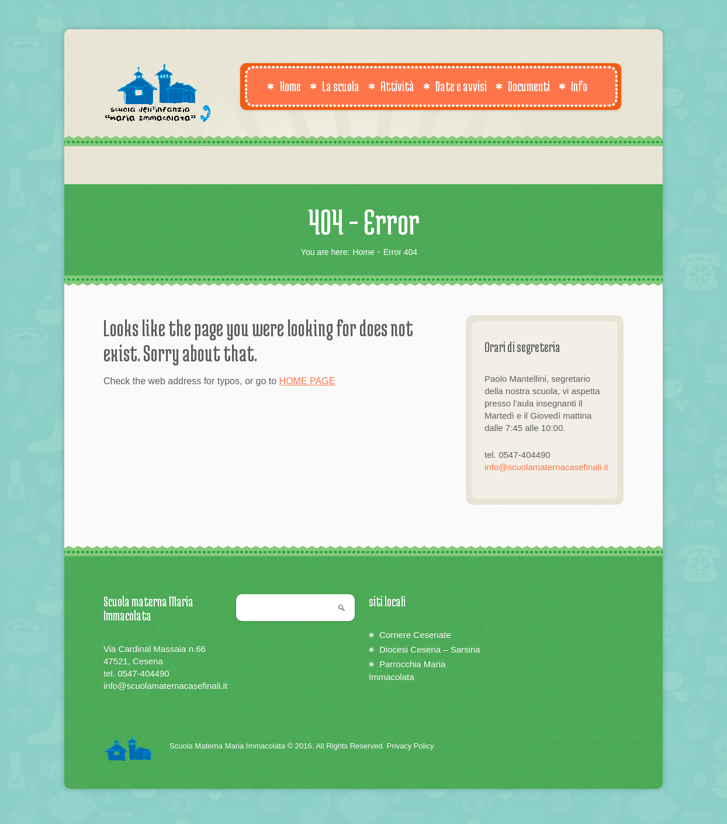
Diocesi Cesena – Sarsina (429, 649)
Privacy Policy (410, 746)
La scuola (334, 86)
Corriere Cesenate (415, 635)
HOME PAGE (307, 381)
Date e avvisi (455, 86)
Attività (391, 86)
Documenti (523, 86)
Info (573, 86)
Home (284, 86)
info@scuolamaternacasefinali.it (546, 467)
